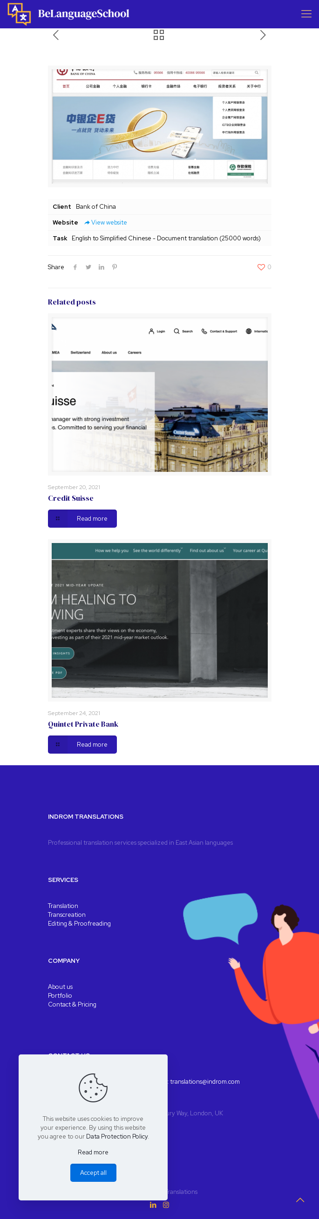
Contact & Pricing (72, 1004)
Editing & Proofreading (79, 924)
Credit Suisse (71, 498)
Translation (63, 906)
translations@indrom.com (205, 1082)
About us (60, 987)
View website (105, 222)
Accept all (93, 1173)
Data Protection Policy (117, 1136)
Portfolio (60, 996)
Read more (93, 1152)
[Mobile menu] (306, 14)
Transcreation (67, 915)
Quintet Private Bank (83, 724)
